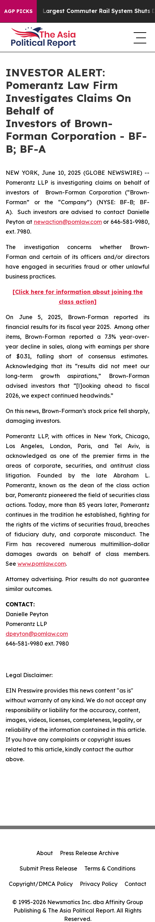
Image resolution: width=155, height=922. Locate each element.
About (44, 852)
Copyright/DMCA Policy (41, 883)
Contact (135, 883)
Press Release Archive (89, 852)
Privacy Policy (99, 883)
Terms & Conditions (109, 868)
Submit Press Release (48, 868)
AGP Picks (18, 11)
